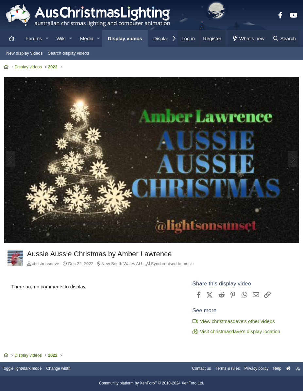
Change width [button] (67, 368)
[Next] (291, 160)
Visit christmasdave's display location (235, 331)
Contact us (191, 368)
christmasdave (47, 263)
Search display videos (68, 53)
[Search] (284, 38)
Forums (33, 38)
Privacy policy (250, 368)
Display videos (125, 38)
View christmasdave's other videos (232, 321)
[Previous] (12, 160)
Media (86, 38)
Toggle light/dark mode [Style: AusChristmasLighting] (27, 368)
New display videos (24, 53)
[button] (47, 38)
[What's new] (248, 38)
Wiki (61, 38)
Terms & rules (219, 368)
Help (272, 368)
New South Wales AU (123, 263)
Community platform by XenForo (151, 383)
